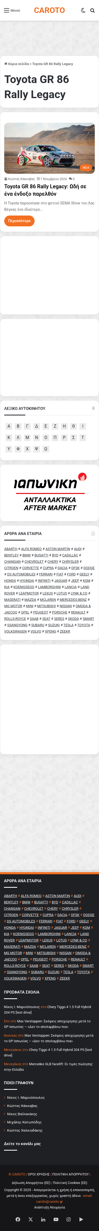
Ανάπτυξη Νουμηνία (49, 1207)
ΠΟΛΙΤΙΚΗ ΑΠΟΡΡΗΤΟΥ (70, 1174)
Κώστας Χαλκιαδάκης (25, 1130)
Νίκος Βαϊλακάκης (22, 1114)
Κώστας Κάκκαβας (21, 179)
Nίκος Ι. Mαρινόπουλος (22, 1007)
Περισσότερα (19, 221)
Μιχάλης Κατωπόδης (24, 1122)
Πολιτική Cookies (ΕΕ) (70, 1183)
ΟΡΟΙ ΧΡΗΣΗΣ (39, 1174)
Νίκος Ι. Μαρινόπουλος (26, 1097)
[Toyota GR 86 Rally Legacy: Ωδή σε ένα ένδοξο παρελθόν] (49, 148)
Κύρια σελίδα (16, 64)
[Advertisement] (49, 699)
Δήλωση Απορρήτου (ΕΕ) (31, 1183)
